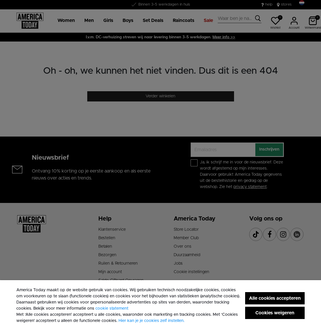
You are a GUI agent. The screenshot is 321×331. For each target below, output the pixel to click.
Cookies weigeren (274, 313)
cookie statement (111, 308)
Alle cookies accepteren (275, 298)
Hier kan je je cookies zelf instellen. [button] (151, 321)
